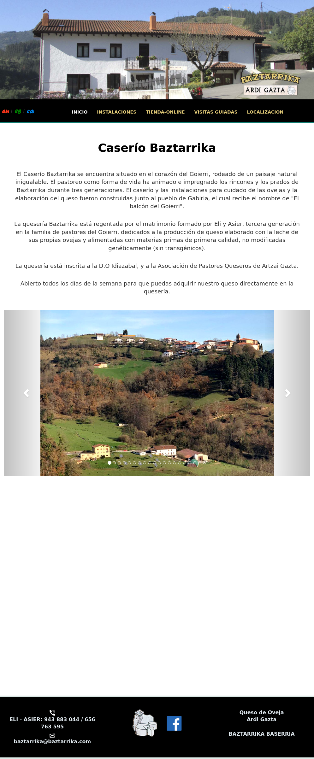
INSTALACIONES (116, 112)
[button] (27, 393)
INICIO (80, 112)
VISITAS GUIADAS (215, 112)
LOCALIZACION (265, 112)
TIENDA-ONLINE (165, 112)
